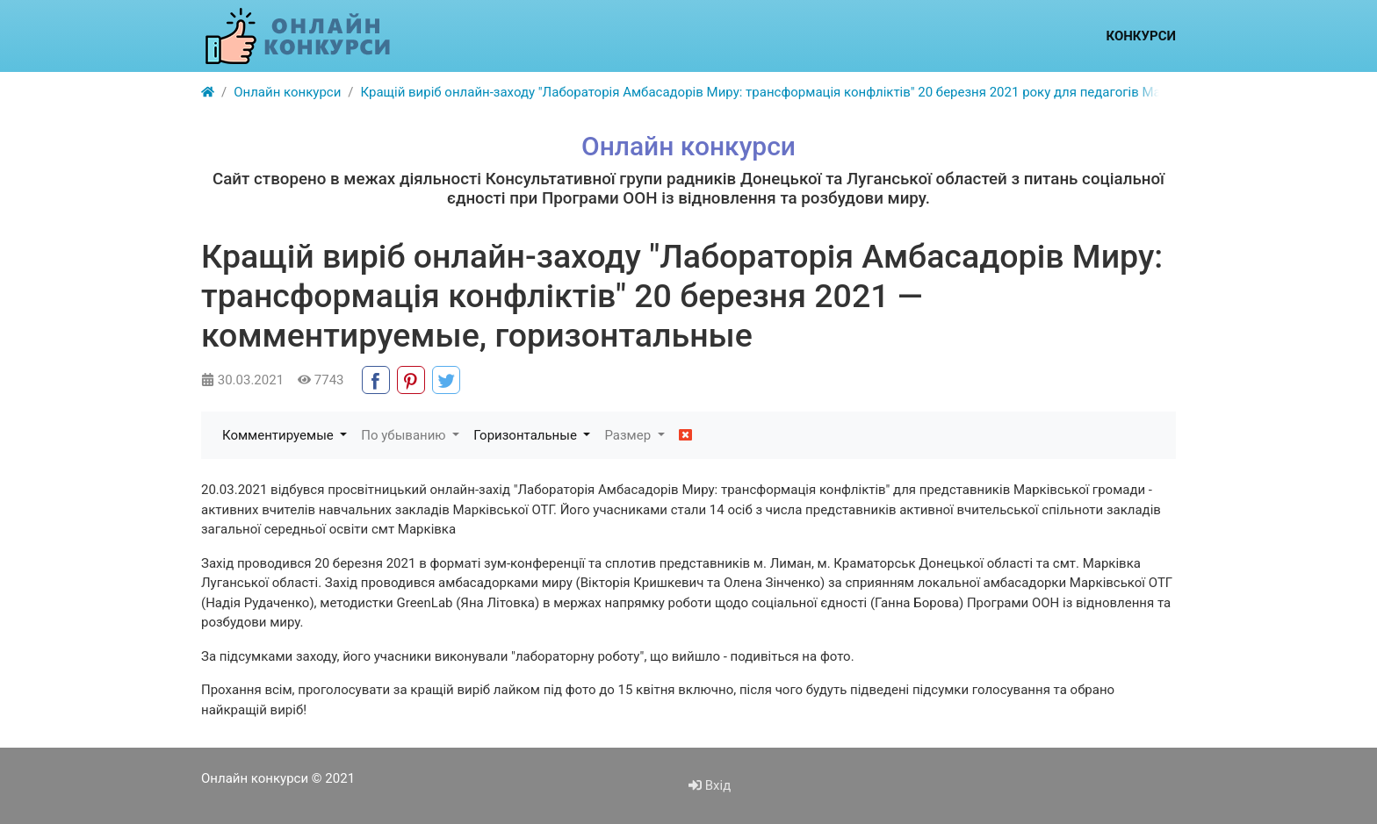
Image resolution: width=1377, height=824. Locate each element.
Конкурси (1141, 36)
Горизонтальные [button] (526, 435)
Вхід (709, 785)
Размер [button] (628, 435)
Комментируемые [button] (279, 435)
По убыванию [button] (405, 435)
